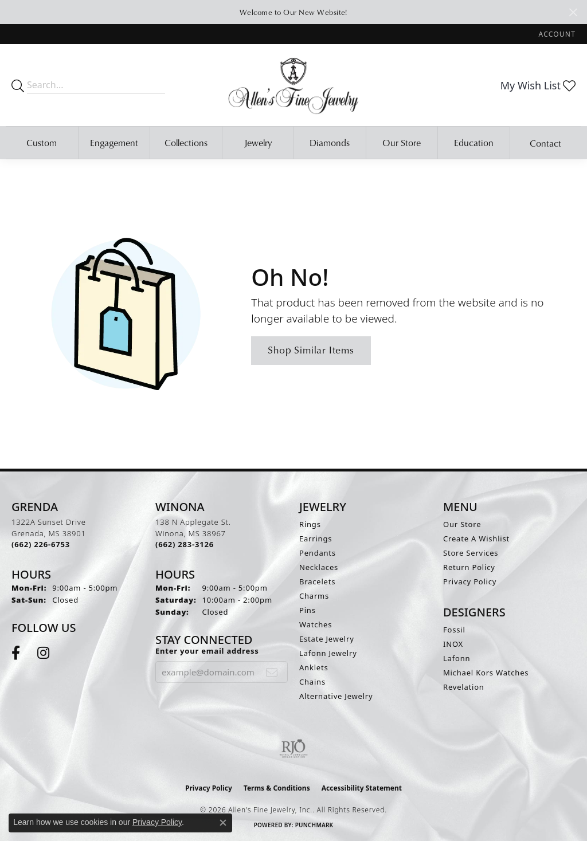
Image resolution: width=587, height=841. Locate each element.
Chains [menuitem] (312, 682)
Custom (41, 142)
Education (474, 142)
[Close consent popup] (223, 822)
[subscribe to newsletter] (272, 672)
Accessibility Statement (362, 788)
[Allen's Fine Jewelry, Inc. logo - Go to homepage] (293, 85)
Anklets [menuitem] (313, 667)
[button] (556, 34)
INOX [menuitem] (453, 644)
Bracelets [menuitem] (317, 581)
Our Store (401, 142)
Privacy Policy (469, 581)
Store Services (470, 553)
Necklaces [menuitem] (318, 567)
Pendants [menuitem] (317, 553)
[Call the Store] (40, 544)
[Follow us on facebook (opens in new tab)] (16, 653)
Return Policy (469, 567)
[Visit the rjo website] (293, 748)
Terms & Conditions (277, 788)
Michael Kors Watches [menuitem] (486, 672)
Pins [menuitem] (307, 610)
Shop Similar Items (311, 350)
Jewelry (258, 142)
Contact (545, 143)
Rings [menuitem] (310, 524)
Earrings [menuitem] (315, 538)
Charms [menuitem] (314, 596)
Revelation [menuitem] (463, 687)
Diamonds (330, 142)
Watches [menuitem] (315, 624)
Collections (186, 142)
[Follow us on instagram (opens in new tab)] (43, 653)
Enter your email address (207, 651)
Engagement (114, 142)
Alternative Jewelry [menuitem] (336, 696)
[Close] (573, 12)
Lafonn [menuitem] (456, 658)
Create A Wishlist (476, 538)
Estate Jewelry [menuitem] (326, 639)
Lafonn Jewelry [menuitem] (328, 653)
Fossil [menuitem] (454, 629)
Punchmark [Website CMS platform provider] (314, 825)
